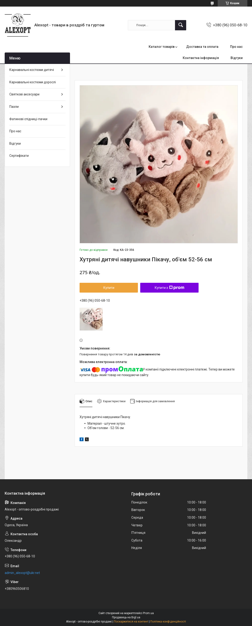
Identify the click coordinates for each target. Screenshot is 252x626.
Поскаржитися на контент (131, 621)
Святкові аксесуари (24, 94)
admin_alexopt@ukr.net (22, 573)
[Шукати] (180, 25)
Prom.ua (148, 613)
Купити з (169, 288)
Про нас (236, 47)
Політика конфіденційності (168, 621)
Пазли (14, 106)
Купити (108, 288)
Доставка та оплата (202, 47)
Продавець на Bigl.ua (126, 617)
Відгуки (237, 58)
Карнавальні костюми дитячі (31, 70)
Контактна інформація (201, 58)
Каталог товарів (162, 47)
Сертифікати (19, 155)
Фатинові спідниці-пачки (28, 119)
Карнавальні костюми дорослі (32, 82)
